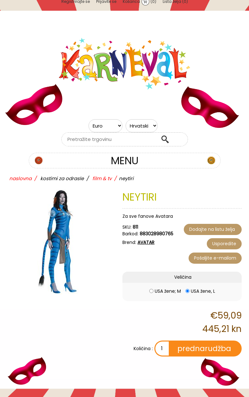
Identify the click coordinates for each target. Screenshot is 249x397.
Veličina (182, 277)
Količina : (143, 348)
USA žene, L (203, 291)
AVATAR (145, 242)
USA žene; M (168, 291)
